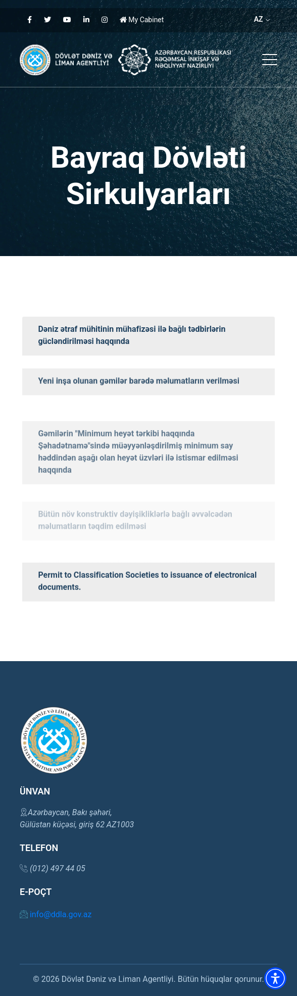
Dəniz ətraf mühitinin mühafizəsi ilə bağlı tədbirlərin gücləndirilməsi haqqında (131, 335)
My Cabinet (142, 20)
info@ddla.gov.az (55, 914)
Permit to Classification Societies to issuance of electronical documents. (147, 610)
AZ (262, 19)
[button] (269, 59)
